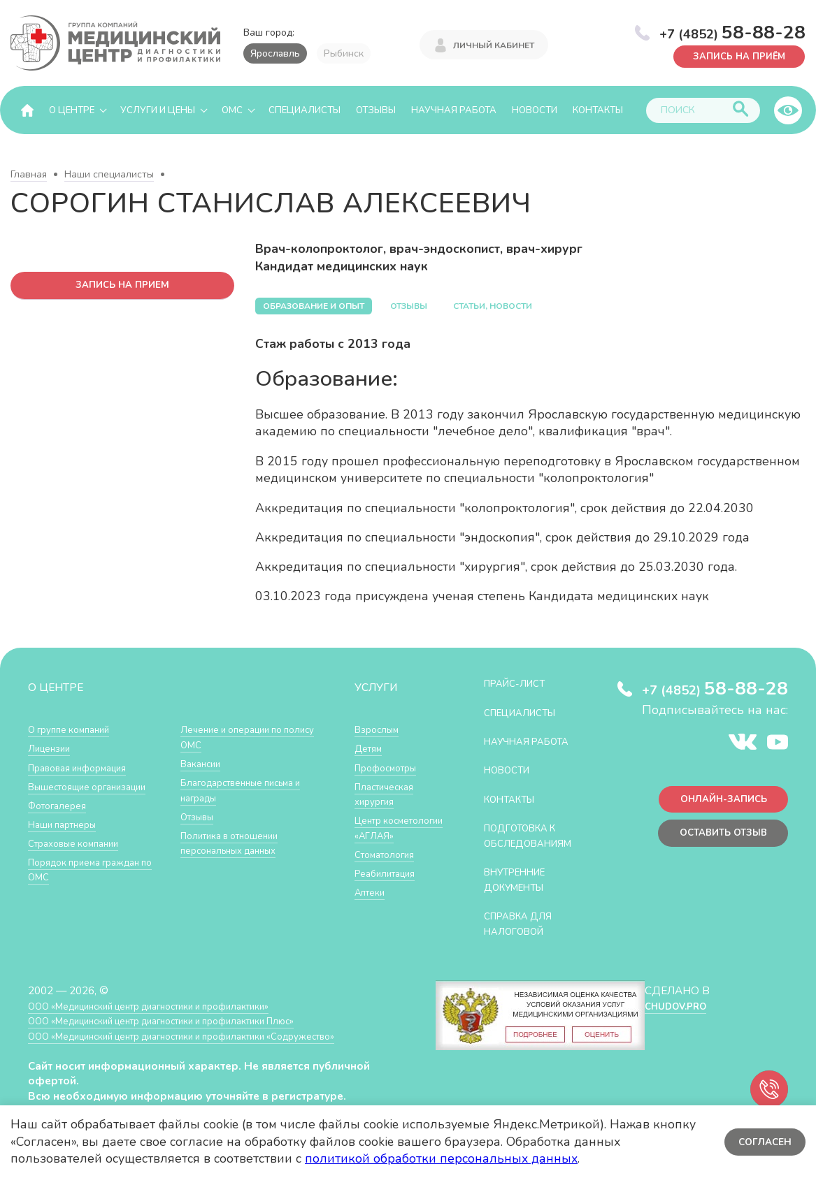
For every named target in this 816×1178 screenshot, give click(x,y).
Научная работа (453, 110)
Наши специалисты (109, 175)
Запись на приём (732, 55)
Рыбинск (344, 53)
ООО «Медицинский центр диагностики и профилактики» (169, 1021)
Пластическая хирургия (389, 795)
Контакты (598, 110)
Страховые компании (80, 858)
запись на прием (123, 286)
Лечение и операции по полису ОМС (238, 772)
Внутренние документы (521, 895)
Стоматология (389, 869)
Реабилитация (390, 888)
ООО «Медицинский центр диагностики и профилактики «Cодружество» (207, 1051)
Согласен (763, 1141)
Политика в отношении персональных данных (236, 877)
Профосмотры (391, 768)
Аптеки (372, 908)
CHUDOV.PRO (673, 1021)
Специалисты (305, 110)
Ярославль (275, 53)
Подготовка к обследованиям (535, 851)
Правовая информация (85, 768)
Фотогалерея (61, 820)
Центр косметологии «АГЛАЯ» (388, 835)
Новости (534, 110)
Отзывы (376, 110)
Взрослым (380, 729)
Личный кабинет (493, 43)
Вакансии (203, 798)
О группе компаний (75, 729)
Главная (28, 175)
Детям (371, 748)
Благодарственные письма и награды (246, 825)
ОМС (232, 110)
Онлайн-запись (718, 802)
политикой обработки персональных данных (441, 1158)
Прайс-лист (519, 683)
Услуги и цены (157, 110)
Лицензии (52, 748)
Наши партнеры (67, 839)
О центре (71, 110)
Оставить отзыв (717, 839)
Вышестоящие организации (64, 795)
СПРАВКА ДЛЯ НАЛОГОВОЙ (523, 939)
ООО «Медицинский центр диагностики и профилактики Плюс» (184, 1036)
